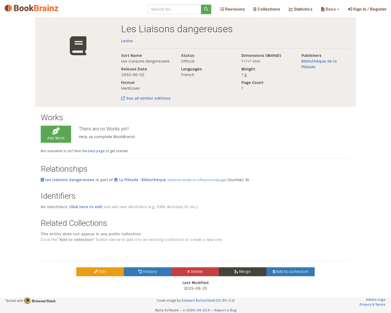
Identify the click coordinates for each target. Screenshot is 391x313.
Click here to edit (86, 206)
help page (96, 151)
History (147, 271)
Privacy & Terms (372, 304)
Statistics (301, 9)
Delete (195, 271)
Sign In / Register (367, 9)
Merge (243, 271)
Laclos (127, 40)
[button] (330, 9)
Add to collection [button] (290, 271)
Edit (100, 271)
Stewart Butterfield (198, 300)
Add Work (56, 134)
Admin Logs (375, 300)
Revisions (232, 9)
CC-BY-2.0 (225, 300)
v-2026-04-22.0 (196, 310)
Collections (267, 9)
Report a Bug (226, 310)
